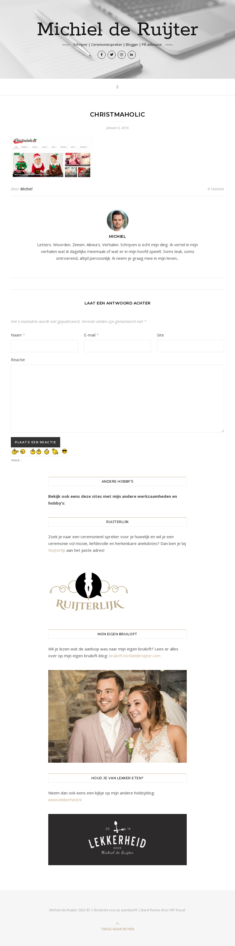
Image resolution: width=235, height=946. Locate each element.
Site (160, 335)
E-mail (91, 335)
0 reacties (216, 188)
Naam (18, 335)
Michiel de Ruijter (117, 30)
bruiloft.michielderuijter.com (134, 655)
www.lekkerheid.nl (65, 799)
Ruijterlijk (56, 550)
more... (16, 458)
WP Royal (177, 909)
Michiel (26, 188)
